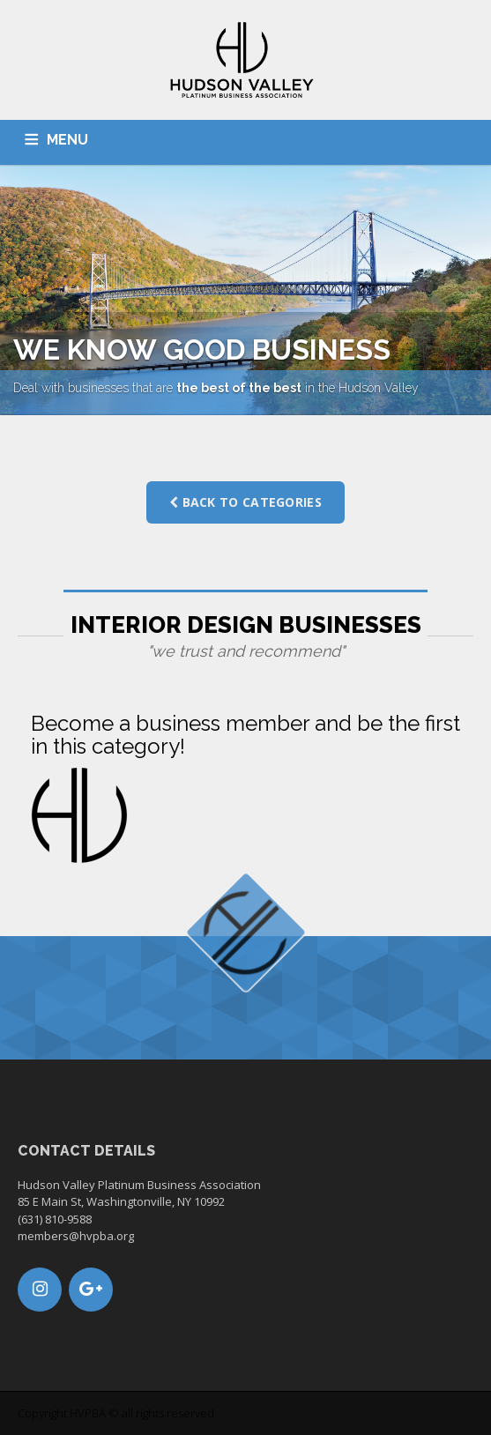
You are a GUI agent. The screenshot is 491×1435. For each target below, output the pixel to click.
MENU (67, 139)
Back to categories (245, 502)
